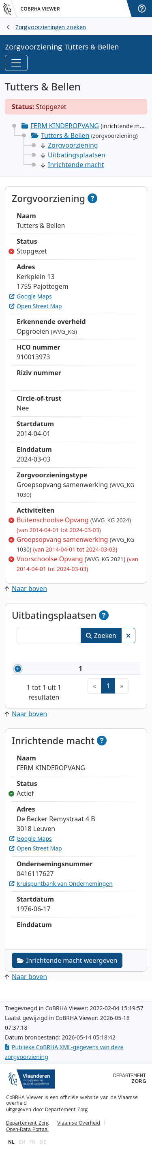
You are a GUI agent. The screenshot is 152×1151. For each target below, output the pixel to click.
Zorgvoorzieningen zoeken (50, 27)
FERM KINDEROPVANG (64, 125)
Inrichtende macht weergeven (67, 970)
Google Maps (30, 296)
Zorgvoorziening (69, 145)
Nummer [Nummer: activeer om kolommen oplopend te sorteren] (48, 653)
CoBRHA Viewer (40, 9)
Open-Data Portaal (27, 1129)
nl (11, 1141)
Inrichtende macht (72, 164)
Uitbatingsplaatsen (73, 154)
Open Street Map (35, 306)
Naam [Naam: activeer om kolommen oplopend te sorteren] (103, 653)
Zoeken (101, 635)
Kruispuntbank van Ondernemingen (61, 893)
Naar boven (26, 588)
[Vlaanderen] (10, 8)
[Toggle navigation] (16, 63)
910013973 (61, 673)
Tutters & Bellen (65, 135)
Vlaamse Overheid (78, 1123)
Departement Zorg (27, 1123)
